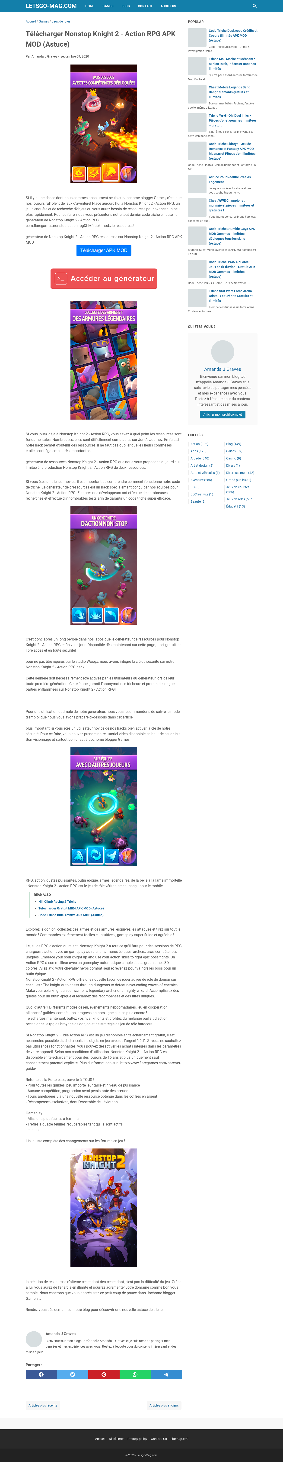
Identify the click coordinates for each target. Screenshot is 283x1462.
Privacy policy (137, 1439)
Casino (233, 458)
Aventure (201, 480)
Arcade (200, 458)
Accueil (100, 1439)
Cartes (234, 451)
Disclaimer (116, 1439)
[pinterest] (104, 1374)
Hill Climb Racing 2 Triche (57, 901)
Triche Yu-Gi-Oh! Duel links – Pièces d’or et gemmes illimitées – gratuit (233, 120)
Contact (145, 6)
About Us (168, 6)
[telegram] (166, 1374)
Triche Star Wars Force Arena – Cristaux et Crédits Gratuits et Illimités (232, 296)
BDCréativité (202, 494)
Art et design (202, 465)
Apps (199, 451)
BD (195, 487)
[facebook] (41, 1374)
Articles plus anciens (164, 1405)
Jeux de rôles (240, 499)
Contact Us (159, 1439)
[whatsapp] (135, 1374)
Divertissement (240, 473)
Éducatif (235, 506)
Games (108, 6)
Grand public (238, 480)
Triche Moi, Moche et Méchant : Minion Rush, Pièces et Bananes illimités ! (232, 64)
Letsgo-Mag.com (51, 6)
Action (199, 444)
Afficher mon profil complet (222, 414)
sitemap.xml (179, 1439)
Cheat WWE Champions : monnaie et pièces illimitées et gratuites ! (231, 205)
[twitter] (72, 1374)
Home (90, 6)
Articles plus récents (43, 1405)
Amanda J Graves (222, 369)
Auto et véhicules (205, 473)
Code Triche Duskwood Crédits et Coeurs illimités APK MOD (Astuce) (233, 35)
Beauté (198, 501)
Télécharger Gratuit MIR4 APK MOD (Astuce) (71, 908)
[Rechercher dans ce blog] (255, 6)
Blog (125, 6)
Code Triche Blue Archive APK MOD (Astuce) (71, 915)
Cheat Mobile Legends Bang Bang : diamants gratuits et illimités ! (229, 92)
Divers (233, 465)
